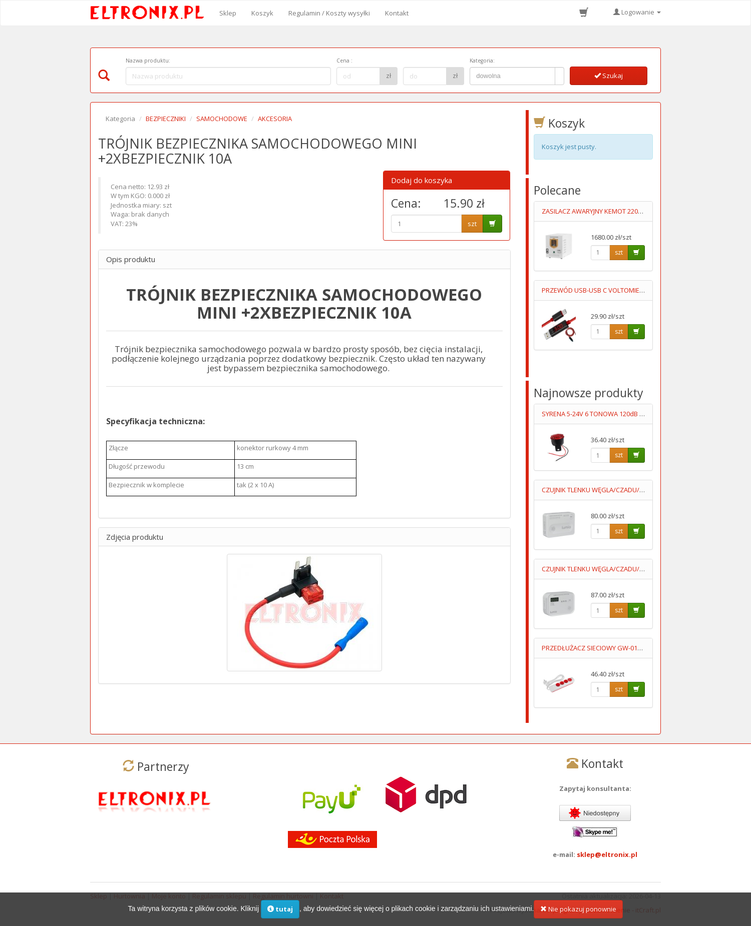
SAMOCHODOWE (221, 118)
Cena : (344, 60)
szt (472, 223)
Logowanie (637, 12)
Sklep (227, 13)
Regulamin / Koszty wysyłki (329, 13)
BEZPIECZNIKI (166, 118)
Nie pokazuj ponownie (578, 912)
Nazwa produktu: (148, 60)
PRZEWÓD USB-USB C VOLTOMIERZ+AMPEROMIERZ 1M (624, 290)
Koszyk (262, 13)
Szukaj (608, 75)
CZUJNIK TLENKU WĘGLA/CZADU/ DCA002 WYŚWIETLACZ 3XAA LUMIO (644, 568)
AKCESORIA (275, 118)
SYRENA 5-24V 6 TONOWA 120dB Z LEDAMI (604, 413)
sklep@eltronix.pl (607, 854)
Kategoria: (482, 60)
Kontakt (397, 13)
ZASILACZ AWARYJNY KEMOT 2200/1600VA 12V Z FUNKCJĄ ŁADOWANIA (645, 211)
